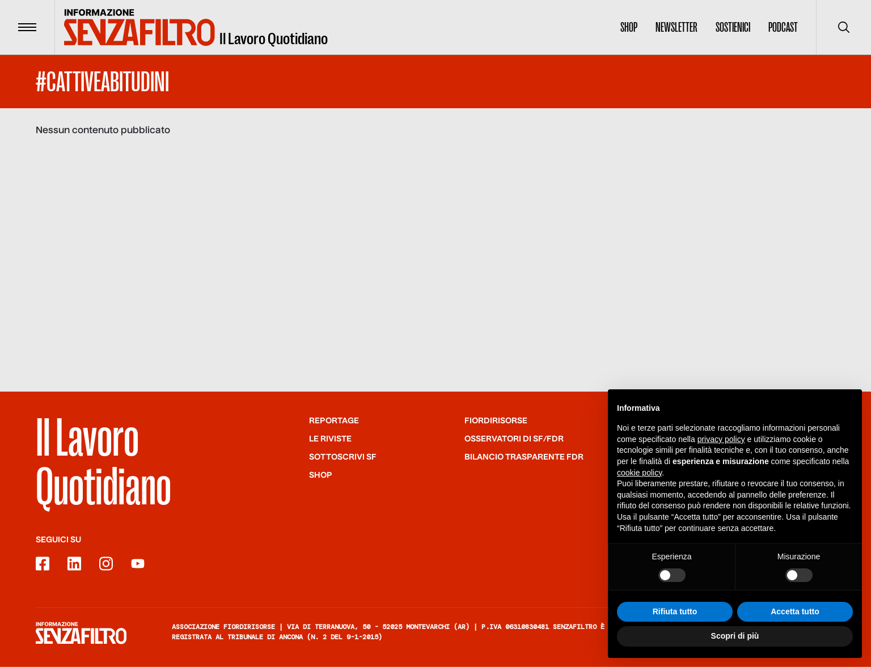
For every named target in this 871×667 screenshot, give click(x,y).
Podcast (783, 27)
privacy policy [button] (721, 439)
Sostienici (733, 27)
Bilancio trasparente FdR (524, 457)
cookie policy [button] (639, 472)
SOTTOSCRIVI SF (343, 457)
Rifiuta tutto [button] (675, 611)
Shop (628, 27)
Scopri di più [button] (735, 636)
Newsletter (676, 27)
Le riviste (330, 439)
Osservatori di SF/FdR (514, 439)
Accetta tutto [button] (795, 611)
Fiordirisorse (495, 421)
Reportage (334, 421)
